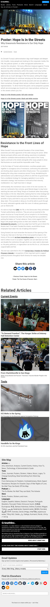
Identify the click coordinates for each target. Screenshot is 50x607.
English (4, 501)
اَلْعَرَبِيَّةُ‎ (4, 512)
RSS (9, 463)
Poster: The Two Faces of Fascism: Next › (25, 279)
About (45, 5)
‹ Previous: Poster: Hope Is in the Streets (25, 276)
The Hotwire (35, 491)
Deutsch (24, 501)
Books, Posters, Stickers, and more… (15, 496)
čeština (31, 507)
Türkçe (4, 509)
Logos (40, 473)
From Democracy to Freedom (13, 481)
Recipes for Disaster (18, 484)
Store (26, 5)
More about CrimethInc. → (37, 540)
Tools (14, 5)
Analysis (17, 466)
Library (8, 5)
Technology (11, 468)
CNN (17, 210)
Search (31, 5)
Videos (29, 473)
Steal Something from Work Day (28, 476)
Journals (10, 473)
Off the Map (24, 486)
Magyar (44, 507)
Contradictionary (30, 481)
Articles (5, 463)
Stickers (23, 473)
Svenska (15, 512)
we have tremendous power (24, 237)
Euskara (38, 507)
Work (39, 481)
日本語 (37, 504)
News (4, 468)
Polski (19, 504)
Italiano (17, 501)
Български (6, 507)
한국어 (37, 509)
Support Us (46, 2)
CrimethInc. (5, 2)
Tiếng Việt (10, 514)
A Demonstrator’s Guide (25, 468)
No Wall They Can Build (10, 486)
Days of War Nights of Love (36, 484)
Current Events (7, 52)
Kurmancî (33, 514)
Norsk (40, 514)
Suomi (31, 504)
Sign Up (44, 572)
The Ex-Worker (7, 491)
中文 (12, 507)
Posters (17, 473)
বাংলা (9, 512)
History (35, 466)
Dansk (21, 512)
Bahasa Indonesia (21, 507)
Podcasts (20, 5)
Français (31, 501)
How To (41, 466)
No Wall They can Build (21, 491)
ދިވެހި (21, 514)
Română (43, 509)
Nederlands (17, 509)
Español (11, 501)
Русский (12, 504)
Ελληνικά (25, 504)
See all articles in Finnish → (10, 7)
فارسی (10, 509)
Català (17, 514)
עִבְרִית (26, 512)
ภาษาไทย (33, 512)
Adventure (9, 466)
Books (3, 5)
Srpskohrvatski (28, 509)
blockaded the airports (9, 224)
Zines (4, 473)
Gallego (26, 514)
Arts (3, 466)
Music (35, 473)
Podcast (5, 489)
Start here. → (42, 549)
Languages (38, 5)
